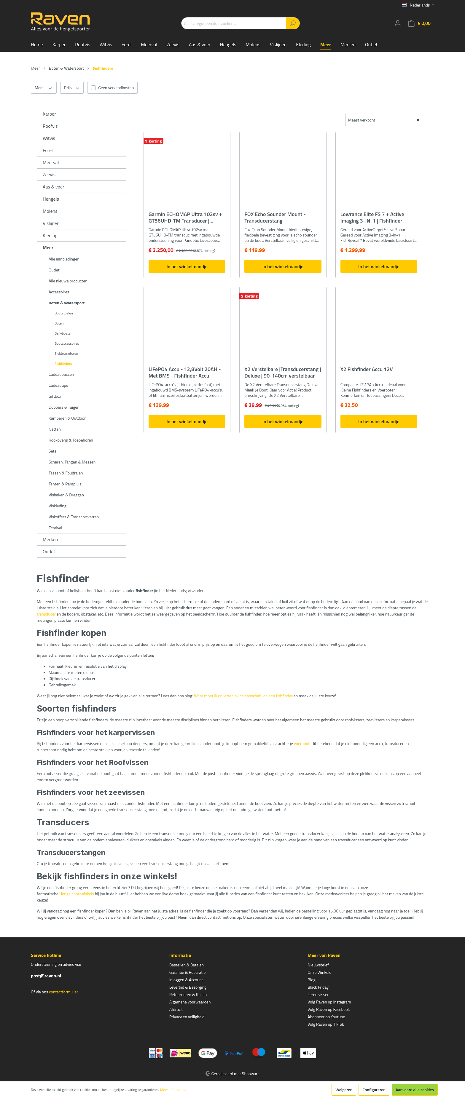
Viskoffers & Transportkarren (74, 517)
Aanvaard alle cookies (415, 1089)
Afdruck (176, 1009)
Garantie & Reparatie (187, 972)
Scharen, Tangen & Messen (72, 462)
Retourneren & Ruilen (188, 994)
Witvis (49, 138)
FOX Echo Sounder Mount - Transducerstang (275, 217)
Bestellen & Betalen (186, 965)
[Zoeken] (293, 23)
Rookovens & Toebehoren (71, 440)
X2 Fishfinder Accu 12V (366, 369)
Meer (48, 247)
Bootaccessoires (67, 343)
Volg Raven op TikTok (326, 1024)
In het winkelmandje (186, 266)
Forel (48, 150)
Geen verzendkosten (116, 87)
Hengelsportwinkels (76, 894)
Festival (55, 528)
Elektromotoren (66, 353)
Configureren (374, 1089)
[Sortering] (383, 120)
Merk (44, 87)
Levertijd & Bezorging (188, 987)
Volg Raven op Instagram (329, 1002)
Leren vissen (318, 994)
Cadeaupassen (61, 374)
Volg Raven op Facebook (329, 1009)
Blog (311, 979)
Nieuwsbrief (318, 965)
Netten (55, 429)
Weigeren (343, 1089)
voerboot (302, 743)
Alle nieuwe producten (68, 281)
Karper (49, 113)
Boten (59, 323)
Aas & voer (53, 186)
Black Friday (318, 987)
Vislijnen (51, 223)
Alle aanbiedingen (64, 259)
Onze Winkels (319, 972)
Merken (50, 539)
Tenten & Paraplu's (65, 484)
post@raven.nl (46, 975)
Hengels (51, 198)
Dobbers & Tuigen (64, 407)
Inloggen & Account (186, 979)
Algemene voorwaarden (190, 1002)
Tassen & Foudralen (66, 473)
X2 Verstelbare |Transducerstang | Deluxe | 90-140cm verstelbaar (282, 372)
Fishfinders (63, 363)
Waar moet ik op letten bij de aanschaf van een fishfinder (243, 696)
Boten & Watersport (67, 303)
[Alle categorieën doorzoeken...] (233, 23)
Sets (52, 451)
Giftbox (55, 396)
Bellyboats (62, 333)
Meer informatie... (173, 1089)
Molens (50, 211)
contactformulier (63, 992)
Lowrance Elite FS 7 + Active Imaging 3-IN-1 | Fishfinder (372, 217)
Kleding (50, 235)
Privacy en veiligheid (187, 1017)
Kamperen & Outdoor (67, 418)
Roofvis (50, 126)
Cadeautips (58, 385)
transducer (46, 614)
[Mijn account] (398, 23)
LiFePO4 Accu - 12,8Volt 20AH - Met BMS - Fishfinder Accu (185, 372)
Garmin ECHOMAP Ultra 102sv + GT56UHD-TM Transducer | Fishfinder (185, 217)
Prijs (72, 87)
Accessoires (59, 292)
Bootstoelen (64, 313)
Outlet (54, 270)
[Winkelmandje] (419, 23)
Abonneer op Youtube (326, 1017)
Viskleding (57, 506)
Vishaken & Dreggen (66, 495)
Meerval (51, 162)
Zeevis (49, 174)
